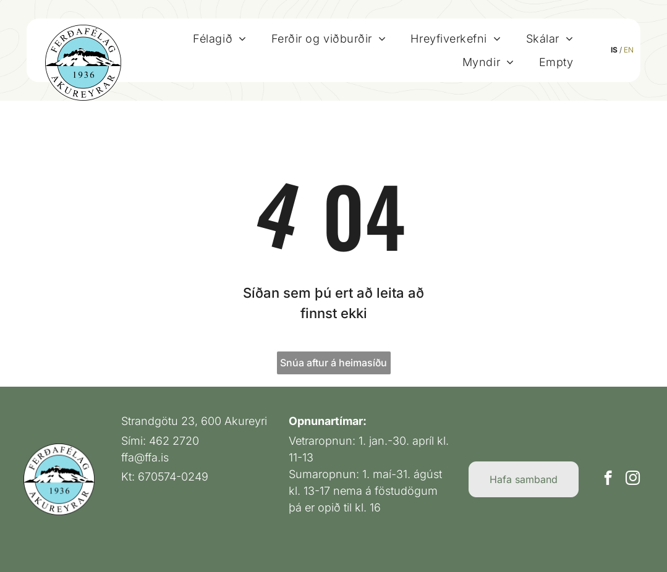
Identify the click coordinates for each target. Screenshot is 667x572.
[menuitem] (219, 38)
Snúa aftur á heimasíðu (333, 362)
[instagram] (633, 479)
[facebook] (608, 479)
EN (629, 49)
